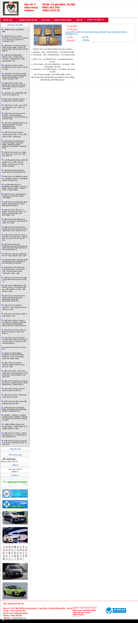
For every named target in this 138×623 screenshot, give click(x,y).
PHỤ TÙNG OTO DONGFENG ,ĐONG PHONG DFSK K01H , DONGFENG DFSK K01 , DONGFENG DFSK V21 (13, 298)
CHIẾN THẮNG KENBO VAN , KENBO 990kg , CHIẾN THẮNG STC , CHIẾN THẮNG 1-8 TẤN (15, 426)
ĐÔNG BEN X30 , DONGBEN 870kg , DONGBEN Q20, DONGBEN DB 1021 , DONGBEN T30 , (14, 409)
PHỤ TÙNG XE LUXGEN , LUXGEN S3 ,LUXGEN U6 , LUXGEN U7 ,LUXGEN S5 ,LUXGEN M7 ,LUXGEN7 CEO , (15, 38)
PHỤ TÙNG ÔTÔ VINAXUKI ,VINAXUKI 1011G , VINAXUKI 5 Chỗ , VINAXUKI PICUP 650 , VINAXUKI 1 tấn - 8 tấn (13, 270)
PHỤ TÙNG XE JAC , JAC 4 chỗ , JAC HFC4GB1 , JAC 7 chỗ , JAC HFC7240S (15, 107)
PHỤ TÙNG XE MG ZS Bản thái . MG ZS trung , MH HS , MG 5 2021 (14, 254)
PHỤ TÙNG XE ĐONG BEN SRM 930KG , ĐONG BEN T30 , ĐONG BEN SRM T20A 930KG (14, 203)
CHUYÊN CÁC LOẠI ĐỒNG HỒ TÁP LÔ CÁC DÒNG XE (14, 94)
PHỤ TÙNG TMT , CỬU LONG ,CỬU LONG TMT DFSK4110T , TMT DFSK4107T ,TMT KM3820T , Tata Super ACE (15, 373)
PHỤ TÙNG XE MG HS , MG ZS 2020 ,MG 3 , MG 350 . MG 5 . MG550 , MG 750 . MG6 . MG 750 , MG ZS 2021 (15, 237)
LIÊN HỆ (79, 20)
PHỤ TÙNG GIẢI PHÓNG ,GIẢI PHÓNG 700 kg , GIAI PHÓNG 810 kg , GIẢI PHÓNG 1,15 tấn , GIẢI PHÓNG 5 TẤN (14, 288)
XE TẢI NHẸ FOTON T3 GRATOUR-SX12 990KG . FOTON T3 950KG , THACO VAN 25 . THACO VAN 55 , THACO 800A (15, 187)
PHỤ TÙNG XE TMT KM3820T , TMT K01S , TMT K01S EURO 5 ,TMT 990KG (14, 195)
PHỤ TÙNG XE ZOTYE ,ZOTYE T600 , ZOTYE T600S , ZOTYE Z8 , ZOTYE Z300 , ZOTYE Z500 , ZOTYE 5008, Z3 (15, 48)
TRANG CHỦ (9, 20)
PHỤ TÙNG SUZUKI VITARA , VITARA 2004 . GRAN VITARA (14, 100)
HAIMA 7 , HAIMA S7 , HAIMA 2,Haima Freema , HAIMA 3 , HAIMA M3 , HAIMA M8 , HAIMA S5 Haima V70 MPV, (14, 417)
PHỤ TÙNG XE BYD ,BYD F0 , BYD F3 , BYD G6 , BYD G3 (13, 389)
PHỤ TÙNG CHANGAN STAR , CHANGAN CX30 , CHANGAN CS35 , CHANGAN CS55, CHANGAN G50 (15, 228)
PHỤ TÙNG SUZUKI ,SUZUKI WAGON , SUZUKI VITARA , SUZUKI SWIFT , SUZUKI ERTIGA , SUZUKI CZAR (14, 116)
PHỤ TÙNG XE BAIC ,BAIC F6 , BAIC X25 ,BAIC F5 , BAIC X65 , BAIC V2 (14, 331)
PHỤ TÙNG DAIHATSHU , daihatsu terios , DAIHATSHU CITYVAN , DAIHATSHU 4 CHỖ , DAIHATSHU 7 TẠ (13, 58)
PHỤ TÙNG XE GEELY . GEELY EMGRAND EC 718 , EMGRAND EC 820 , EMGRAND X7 (14, 434)
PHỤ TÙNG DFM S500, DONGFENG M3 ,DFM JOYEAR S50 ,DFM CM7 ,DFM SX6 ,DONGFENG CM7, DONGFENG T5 (14, 246)
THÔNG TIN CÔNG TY (96, 20)
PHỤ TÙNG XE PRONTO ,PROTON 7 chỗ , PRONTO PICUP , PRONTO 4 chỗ (14, 307)
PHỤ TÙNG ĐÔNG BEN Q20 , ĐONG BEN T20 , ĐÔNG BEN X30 (14, 171)
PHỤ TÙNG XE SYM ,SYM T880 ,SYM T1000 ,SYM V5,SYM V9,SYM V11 (14, 279)
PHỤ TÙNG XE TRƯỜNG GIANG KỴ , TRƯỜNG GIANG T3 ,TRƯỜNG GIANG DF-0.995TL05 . (15, 178)
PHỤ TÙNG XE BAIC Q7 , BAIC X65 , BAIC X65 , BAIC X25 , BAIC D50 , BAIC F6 (14, 154)
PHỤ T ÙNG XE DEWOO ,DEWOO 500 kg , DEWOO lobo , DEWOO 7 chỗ (13, 364)
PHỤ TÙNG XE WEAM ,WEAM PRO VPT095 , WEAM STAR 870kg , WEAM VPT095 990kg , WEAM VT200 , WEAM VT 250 (14, 76)
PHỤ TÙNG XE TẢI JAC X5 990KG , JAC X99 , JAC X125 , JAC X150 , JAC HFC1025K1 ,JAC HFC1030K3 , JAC (14, 212)
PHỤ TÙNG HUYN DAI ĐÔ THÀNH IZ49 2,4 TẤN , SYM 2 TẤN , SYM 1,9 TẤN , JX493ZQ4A (14, 134)
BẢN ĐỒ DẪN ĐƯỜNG (63, 20)
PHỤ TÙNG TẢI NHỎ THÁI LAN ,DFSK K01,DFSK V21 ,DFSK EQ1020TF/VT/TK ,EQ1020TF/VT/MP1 (14, 125)
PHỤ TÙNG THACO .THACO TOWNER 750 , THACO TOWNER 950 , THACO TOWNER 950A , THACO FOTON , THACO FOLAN (14, 323)
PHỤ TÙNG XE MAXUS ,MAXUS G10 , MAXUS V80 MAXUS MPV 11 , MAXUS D (14, 442)
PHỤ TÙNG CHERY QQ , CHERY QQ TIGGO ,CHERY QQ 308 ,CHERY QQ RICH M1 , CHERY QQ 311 (15, 382)
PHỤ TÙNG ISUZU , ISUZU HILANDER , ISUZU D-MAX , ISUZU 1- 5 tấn (15, 67)
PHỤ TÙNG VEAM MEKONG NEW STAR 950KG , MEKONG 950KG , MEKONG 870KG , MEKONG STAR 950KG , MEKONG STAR (14, 144)
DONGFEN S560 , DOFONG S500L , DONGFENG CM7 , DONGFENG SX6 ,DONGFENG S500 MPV (15, 261)
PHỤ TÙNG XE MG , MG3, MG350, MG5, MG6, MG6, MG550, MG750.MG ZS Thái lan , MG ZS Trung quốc (14, 85)
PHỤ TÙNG (45, 20)
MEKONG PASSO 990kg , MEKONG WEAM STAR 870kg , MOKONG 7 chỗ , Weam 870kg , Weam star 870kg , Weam (13, 355)
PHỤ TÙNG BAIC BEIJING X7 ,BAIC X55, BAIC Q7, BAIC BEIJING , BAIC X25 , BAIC (15, 221)
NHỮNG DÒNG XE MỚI (28, 20)
